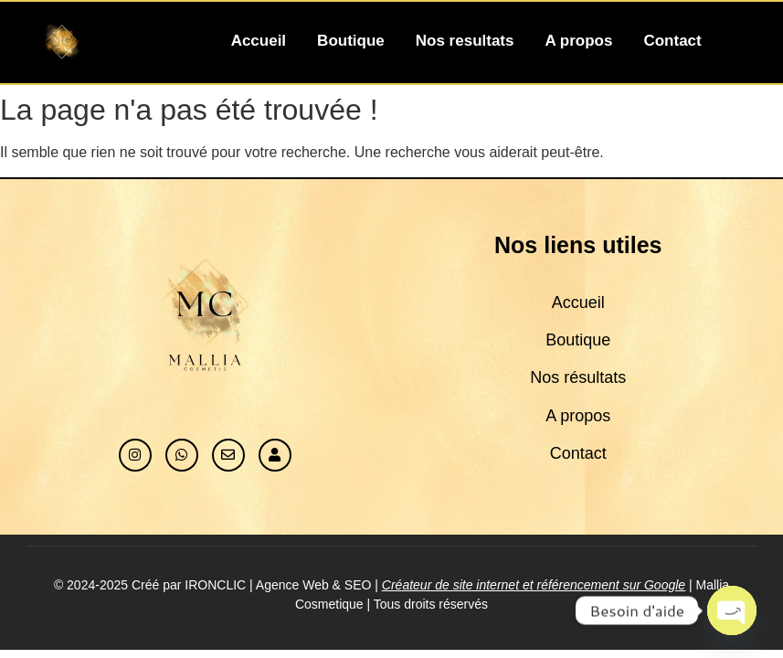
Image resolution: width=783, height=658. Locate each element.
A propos (578, 40)
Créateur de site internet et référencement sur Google (533, 585)
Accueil (258, 40)
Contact (672, 40)
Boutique (351, 40)
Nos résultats (578, 377)
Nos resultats (465, 40)
